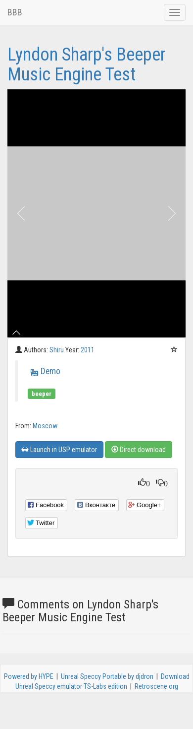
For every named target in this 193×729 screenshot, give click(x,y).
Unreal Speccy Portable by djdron (107, 676)
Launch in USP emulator (59, 450)
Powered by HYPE (28, 676)
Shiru (57, 350)
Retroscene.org (156, 686)
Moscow (45, 426)
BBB (14, 12)
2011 (88, 350)
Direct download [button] (138, 450)
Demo (50, 371)
